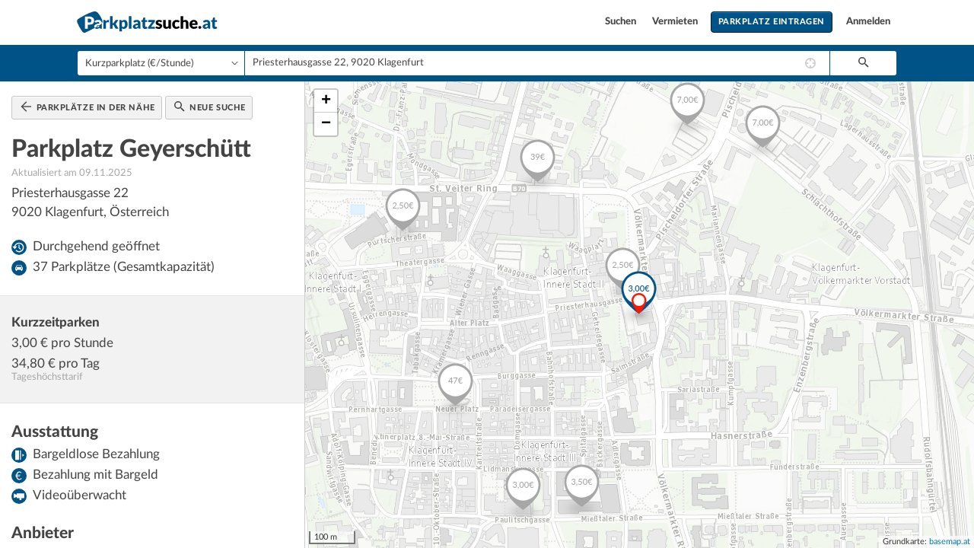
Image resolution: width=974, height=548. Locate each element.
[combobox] (537, 63)
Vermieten (676, 22)
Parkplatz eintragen (771, 22)
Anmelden (868, 22)
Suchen (621, 22)
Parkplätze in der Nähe (88, 106)
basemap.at (949, 541)
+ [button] (326, 101)
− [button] (326, 124)
